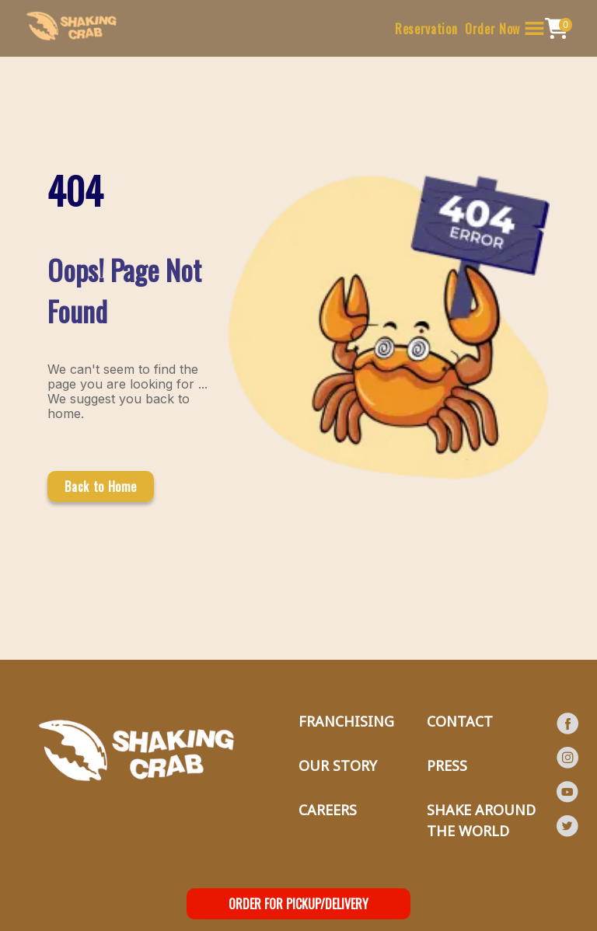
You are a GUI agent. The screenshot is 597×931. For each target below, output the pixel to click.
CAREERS (327, 809)
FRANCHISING (346, 721)
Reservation (426, 28)
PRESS (447, 765)
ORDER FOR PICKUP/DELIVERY (298, 903)
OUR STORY (337, 765)
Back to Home (101, 486)
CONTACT (460, 721)
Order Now (492, 28)
